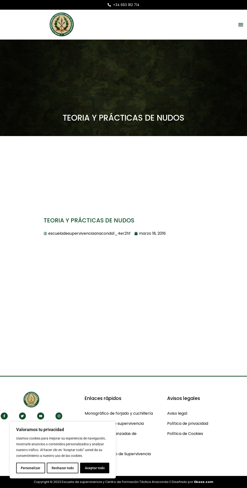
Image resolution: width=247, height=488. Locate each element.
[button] (241, 24)
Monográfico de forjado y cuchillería (119, 413)
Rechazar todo (62, 468)
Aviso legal (177, 413)
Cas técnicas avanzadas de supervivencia (111, 439)
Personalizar (30, 468)
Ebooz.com (203, 482)
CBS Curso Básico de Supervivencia (118, 454)
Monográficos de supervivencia (114, 423)
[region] (63, 450)
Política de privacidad (187, 423)
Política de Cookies (185, 433)
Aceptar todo (95, 468)
